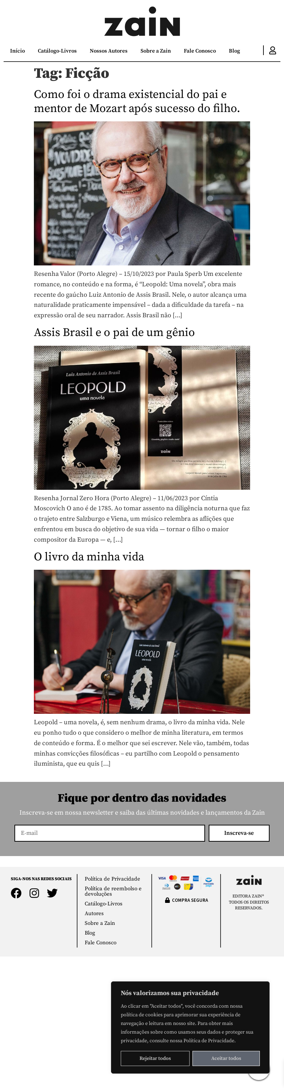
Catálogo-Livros (57, 51)
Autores (94, 913)
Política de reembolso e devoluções (113, 891)
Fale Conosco (200, 51)
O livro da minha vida (89, 557)
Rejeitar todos (155, 1058)
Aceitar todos (226, 1058)
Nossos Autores (109, 51)
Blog (234, 51)
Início (17, 51)
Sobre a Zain (156, 51)
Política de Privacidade (112, 879)
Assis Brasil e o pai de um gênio (114, 333)
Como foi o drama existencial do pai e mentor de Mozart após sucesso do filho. (137, 102)
